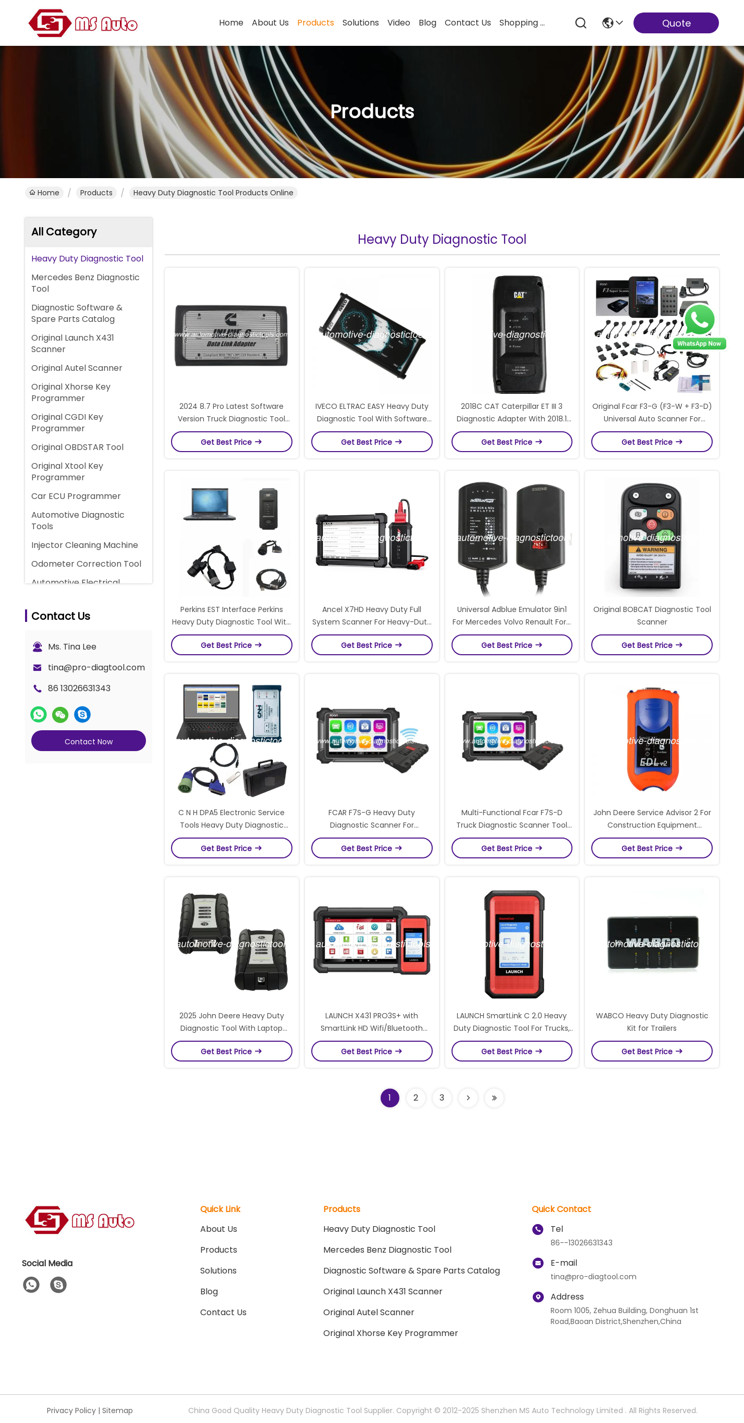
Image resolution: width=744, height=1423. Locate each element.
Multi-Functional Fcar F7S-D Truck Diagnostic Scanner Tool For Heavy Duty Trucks (511, 825)
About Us (218, 1229)
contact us (468, 23)
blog (427, 23)
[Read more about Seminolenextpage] (468, 1098)
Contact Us (223, 1312)
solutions (361, 23)
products (315, 23)
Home (231, 23)
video (398, 23)
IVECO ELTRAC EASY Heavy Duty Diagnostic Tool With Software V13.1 (372, 418)
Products (96, 193)
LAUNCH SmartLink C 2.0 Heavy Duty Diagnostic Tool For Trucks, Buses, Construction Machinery (512, 1028)
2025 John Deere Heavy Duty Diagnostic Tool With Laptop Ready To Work (231, 1028)
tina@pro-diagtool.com (96, 667)
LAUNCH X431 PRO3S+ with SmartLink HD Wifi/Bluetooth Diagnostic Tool (372, 1028)
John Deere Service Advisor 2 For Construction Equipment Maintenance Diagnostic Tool (652, 825)
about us (270, 23)
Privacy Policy (71, 1410)
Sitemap (117, 1410)
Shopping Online (524, 23)
